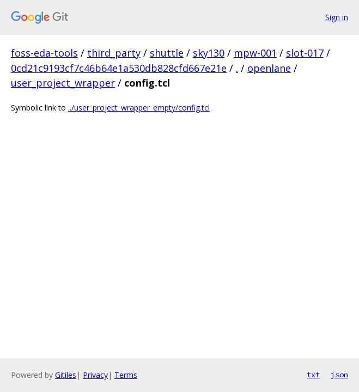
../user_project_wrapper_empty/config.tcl (139, 107)
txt (313, 374)
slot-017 (305, 52)
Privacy (95, 375)
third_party (114, 52)
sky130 (208, 52)
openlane (269, 68)
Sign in (336, 17)
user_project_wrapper (63, 82)
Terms (125, 375)
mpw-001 (255, 52)
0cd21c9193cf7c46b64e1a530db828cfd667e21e (119, 68)
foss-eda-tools (44, 52)
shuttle (167, 52)
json (339, 374)
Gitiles (65, 375)
